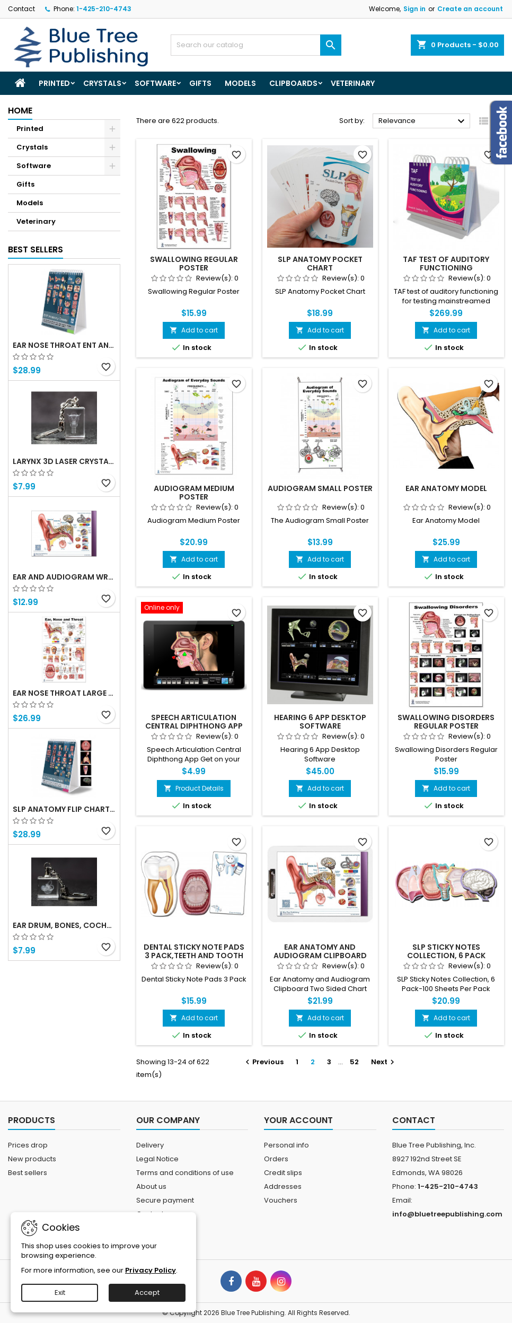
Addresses (283, 1186)
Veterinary (353, 83)
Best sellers (27, 1173)
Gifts (200, 83)
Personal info (286, 1145)
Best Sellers (35, 249)
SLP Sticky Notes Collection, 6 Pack (446, 951)
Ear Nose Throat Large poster (64, 693)
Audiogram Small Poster (320, 488)
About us (151, 1186)
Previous (263, 1062)
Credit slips (283, 1173)
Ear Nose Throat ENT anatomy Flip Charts (64, 345)
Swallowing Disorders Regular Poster (446, 721)
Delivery (150, 1145)
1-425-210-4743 (103, 8)
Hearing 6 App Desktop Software (320, 721)
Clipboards (293, 83)
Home (20, 110)
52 (354, 1062)
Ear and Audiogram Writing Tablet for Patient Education (64, 577)
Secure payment (165, 1200)
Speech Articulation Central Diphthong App (194, 721)
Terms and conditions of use (185, 1173)
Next (384, 1062)
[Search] (256, 45)
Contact (21, 8)
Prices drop (28, 1145)
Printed (54, 83)
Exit (60, 1292)
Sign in (414, 8)
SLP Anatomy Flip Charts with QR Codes (64, 809)
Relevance (422, 121)
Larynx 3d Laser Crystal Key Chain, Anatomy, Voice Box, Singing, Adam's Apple (64, 461)
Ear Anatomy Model (446, 488)
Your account (298, 1120)
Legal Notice (157, 1159)
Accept (147, 1292)
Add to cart (194, 330)
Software (155, 83)
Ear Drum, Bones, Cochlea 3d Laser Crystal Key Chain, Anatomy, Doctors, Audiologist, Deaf (64, 925)
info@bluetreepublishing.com (447, 1214)
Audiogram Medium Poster (194, 492)
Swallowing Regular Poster (194, 263)
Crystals (102, 83)
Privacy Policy (150, 1270)
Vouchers (280, 1200)
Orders (276, 1159)
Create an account (470, 8)
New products (32, 1159)
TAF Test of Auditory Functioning (446, 263)
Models (240, 83)
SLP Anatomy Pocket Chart (320, 263)
